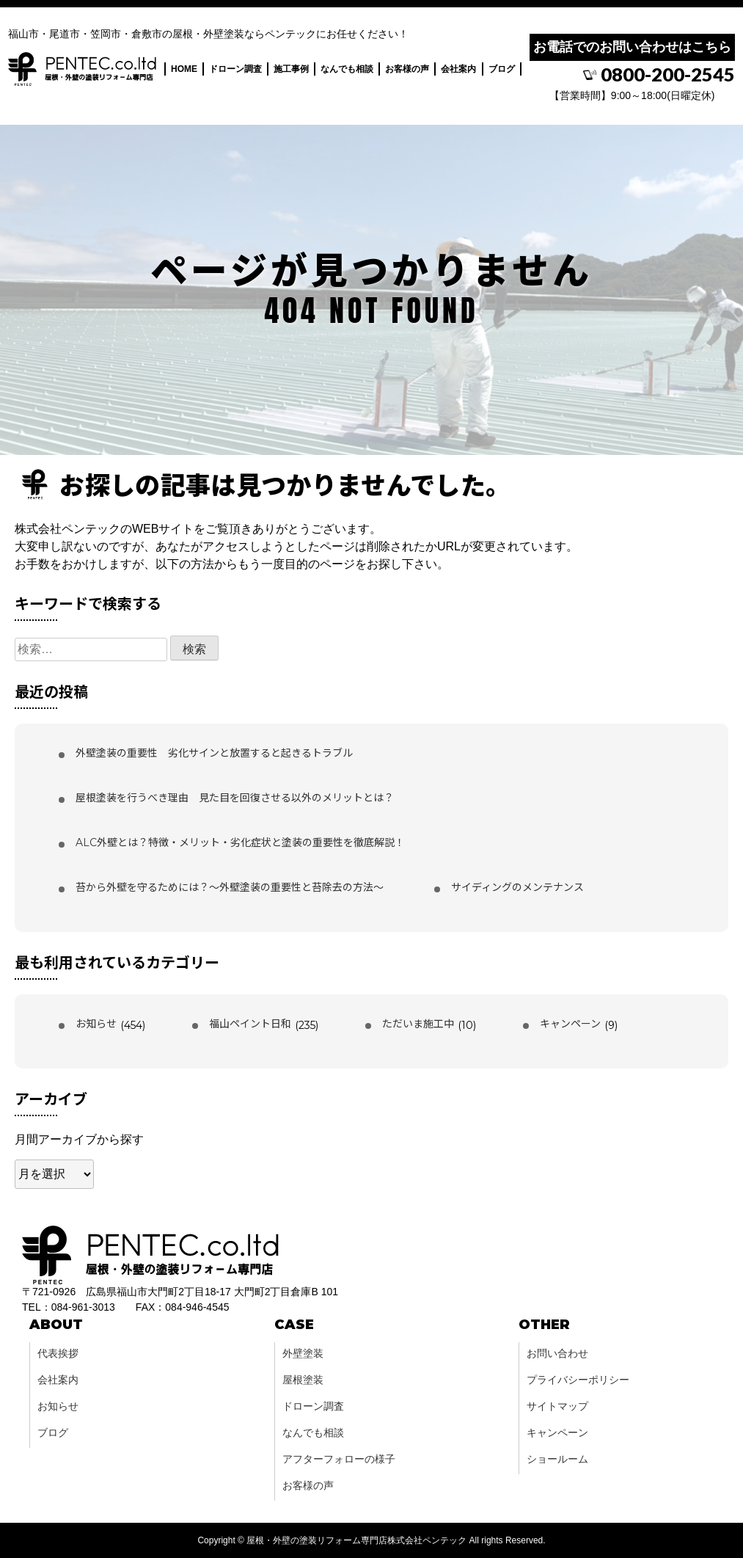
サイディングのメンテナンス (517, 887)
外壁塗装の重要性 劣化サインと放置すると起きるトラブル (214, 753)
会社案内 (458, 72)
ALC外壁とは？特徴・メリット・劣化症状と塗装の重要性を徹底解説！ (240, 842)
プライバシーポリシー (578, 1380)
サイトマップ (557, 1406)
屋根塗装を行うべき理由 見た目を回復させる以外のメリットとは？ (235, 797)
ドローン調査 (235, 72)
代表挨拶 (57, 1353)
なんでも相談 (347, 72)
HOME (184, 72)
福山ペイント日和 (250, 1023)
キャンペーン (570, 1023)
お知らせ (96, 1023)
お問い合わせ (557, 1353)
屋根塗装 (302, 1380)
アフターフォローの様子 (338, 1459)
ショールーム (557, 1459)
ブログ (501, 72)
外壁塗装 (302, 1353)
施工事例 (291, 72)
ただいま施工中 (418, 1023)
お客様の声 (407, 72)
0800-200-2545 (661, 77)
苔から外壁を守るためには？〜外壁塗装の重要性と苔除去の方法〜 (230, 887)
